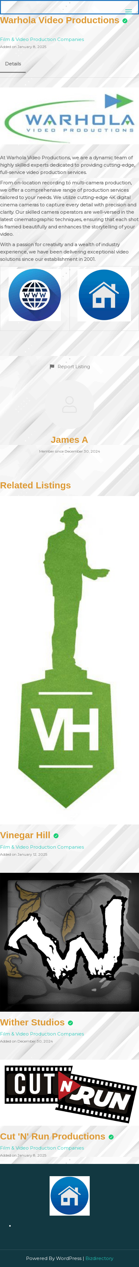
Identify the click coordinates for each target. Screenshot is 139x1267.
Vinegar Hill (25, 835)
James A (69, 440)
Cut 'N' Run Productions (52, 1136)
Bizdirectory (99, 1258)
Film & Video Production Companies (42, 39)
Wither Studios (32, 1022)
